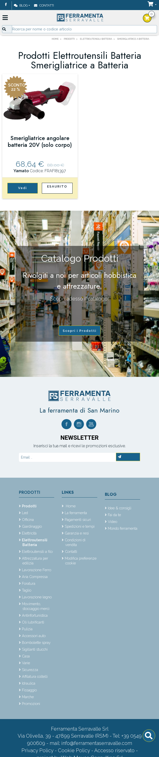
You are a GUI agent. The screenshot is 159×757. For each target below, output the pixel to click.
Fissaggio (29, 690)
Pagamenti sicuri (78, 519)
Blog (21, 5)
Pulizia (27, 629)
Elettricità (29, 533)
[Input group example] (84, 29)
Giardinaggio (32, 526)
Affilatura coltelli (35, 676)
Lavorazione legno (37, 597)
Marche (28, 697)
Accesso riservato (114, 750)
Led (25, 513)
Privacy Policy (38, 750)
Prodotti (29, 492)
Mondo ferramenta (122, 528)
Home (70, 506)
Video (112, 521)
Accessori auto (34, 636)
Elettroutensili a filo (37, 551)
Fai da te (114, 515)
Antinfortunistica (35, 615)
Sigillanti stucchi (35, 649)
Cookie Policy (74, 750)
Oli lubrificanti (33, 622)
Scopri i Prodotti (80, 331)
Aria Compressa (35, 576)
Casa (26, 656)
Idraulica (28, 683)
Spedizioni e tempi (79, 526)
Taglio (26, 590)
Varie (26, 663)
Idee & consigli (119, 508)
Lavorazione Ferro (36, 570)
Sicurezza (30, 669)
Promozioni (31, 703)
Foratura (28, 583)
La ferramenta (76, 513)
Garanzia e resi (77, 533)
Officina (28, 519)
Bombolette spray (36, 642)
